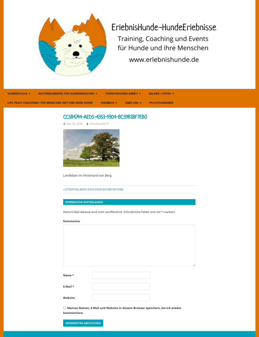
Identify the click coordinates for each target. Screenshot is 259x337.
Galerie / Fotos (160, 93)
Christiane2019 (99, 123)
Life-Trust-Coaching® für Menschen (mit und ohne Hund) (50, 102)
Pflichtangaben (161, 102)
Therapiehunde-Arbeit (121, 93)
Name (68, 275)
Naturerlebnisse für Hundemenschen (66, 93)
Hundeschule (17, 93)
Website (69, 298)
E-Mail (68, 286)
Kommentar (71, 221)
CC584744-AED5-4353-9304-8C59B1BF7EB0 (94, 189)
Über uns (131, 102)
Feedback (107, 102)
